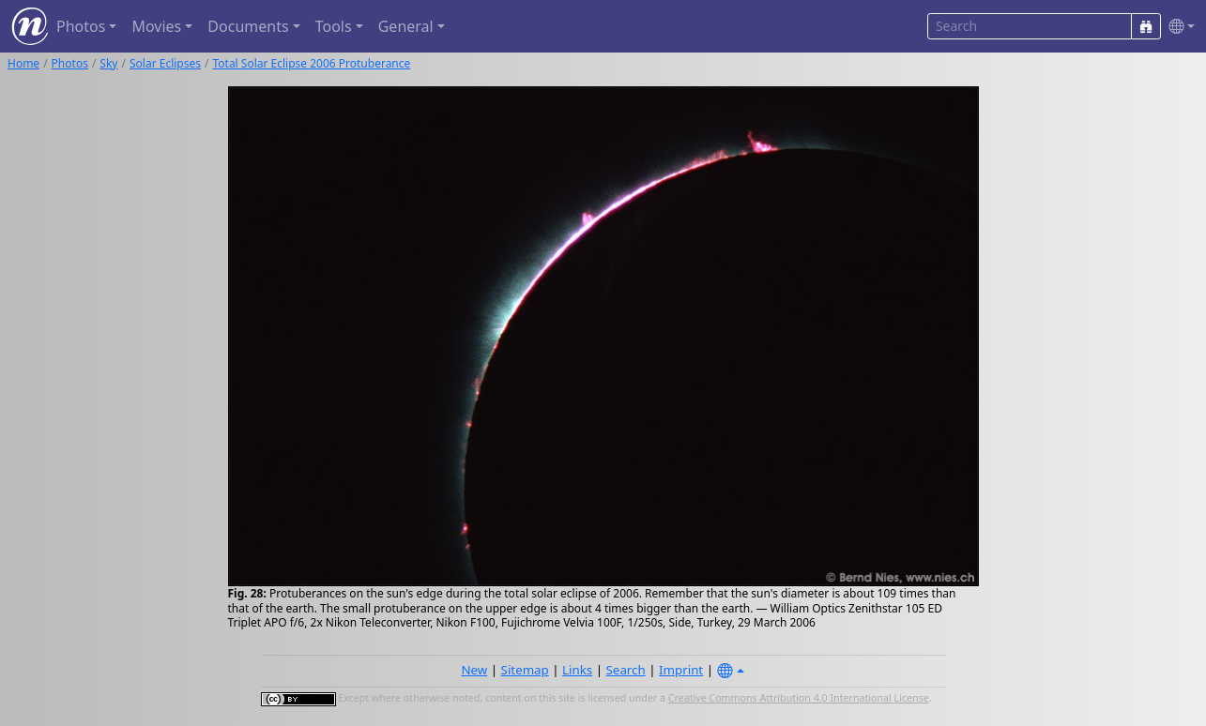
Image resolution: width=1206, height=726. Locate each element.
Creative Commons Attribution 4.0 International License (798, 697)
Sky (108, 63)
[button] (1178, 26)
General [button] (406, 26)
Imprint (681, 669)
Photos (70, 63)
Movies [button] (156, 26)
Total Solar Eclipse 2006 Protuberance (311, 63)
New (474, 669)
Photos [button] (80, 26)
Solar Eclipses (165, 63)
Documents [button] (247, 26)
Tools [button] (333, 26)
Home (23, 63)
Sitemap (525, 669)
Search (626, 669)
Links (577, 669)
